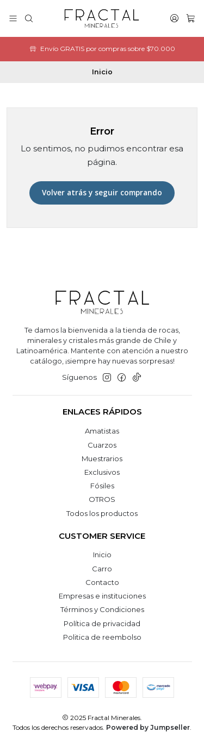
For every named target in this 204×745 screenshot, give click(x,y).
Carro (102, 568)
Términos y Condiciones (102, 609)
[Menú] (13, 18)
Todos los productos (102, 513)
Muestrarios (102, 458)
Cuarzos (102, 445)
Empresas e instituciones (102, 595)
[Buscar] (29, 18)
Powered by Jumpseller (148, 727)
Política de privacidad (102, 623)
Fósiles (102, 485)
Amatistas (102, 430)
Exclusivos (102, 472)
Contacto (102, 582)
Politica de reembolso (102, 637)
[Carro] (190, 18)
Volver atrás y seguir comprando (102, 193)
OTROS (102, 499)
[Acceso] (174, 18)
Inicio (102, 554)
